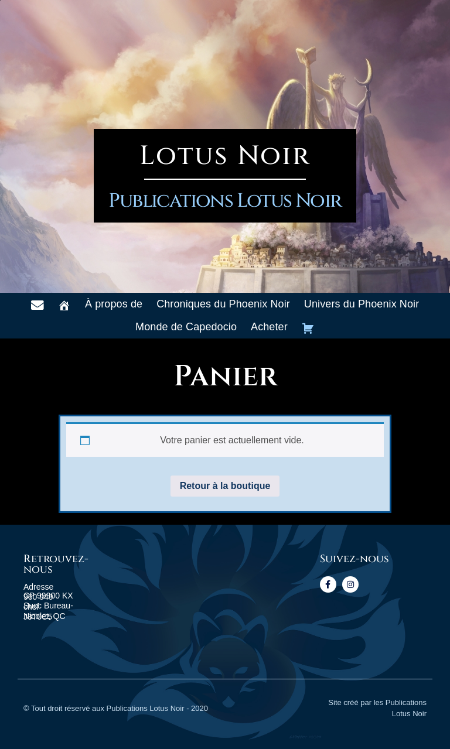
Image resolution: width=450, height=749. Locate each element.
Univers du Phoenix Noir (361, 304)
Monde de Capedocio (186, 327)
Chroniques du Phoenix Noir (223, 304)
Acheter (269, 327)
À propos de (113, 304)
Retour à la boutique (225, 486)
